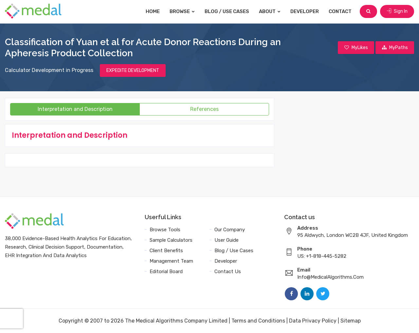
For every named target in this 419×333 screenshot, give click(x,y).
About (270, 11)
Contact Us (227, 271)
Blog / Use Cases (227, 11)
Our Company (229, 230)
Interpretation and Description (75, 109)
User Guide (226, 240)
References (204, 109)
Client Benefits (166, 251)
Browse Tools (165, 230)
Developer (305, 11)
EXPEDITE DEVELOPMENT (132, 70)
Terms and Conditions (258, 321)
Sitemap (350, 321)
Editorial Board (166, 271)
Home (153, 11)
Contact (340, 11)
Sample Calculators (171, 240)
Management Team (171, 261)
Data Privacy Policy (313, 321)
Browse (182, 11)
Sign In (397, 11)
